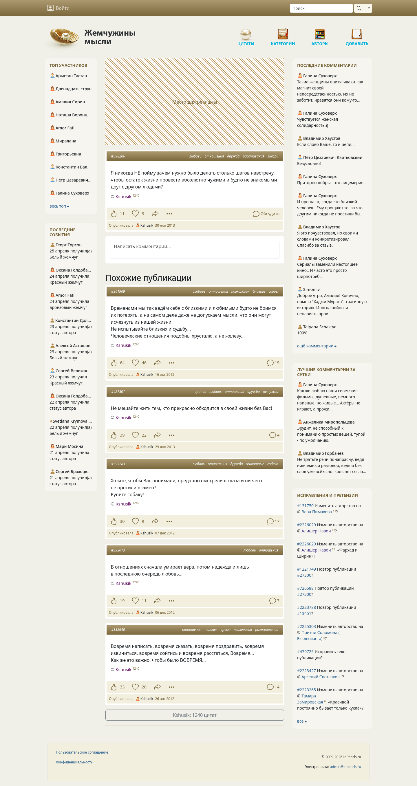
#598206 (118, 156)
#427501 (118, 391)
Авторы (320, 32)
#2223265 (306, 689)
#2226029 (306, 524)
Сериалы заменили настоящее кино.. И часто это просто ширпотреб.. (327, 270)
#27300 (304, 575)
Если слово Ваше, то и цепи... (325, 144)
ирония (200, 391)
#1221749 (306, 569)
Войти (58, 8)
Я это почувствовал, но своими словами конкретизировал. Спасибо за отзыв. (327, 239)
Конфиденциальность (74, 762)
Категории (283, 32)
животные (255, 463)
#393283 (118, 463)
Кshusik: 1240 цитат (194, 715)
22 (144, 435)
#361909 (118, 291)
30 (122, 521)
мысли (273, 156)
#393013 (118, 550)
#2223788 (306, 607)
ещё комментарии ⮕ (316, 346)
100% (302, 333)
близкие (259, 291)
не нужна (270, 391)
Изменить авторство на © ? (329, 508)
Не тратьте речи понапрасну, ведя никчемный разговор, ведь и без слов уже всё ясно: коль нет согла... (331, 465)
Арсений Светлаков (320, 676)
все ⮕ (302, 721)
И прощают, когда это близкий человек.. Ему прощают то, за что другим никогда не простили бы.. (330, 208)
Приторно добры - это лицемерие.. (331, 182)
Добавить (357, 32)
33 (122, 687)
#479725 (305, 651)
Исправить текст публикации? (322, 654)
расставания (253, 156)
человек (211, 629)
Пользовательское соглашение (82, 752)
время (226, 629)
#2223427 (306, 670)
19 (122, 600)
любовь (195, 156)
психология (240, 291)
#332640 (118, 629)
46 (144, 362)
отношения (214, 156)
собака (272, 463)
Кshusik (123, 196)
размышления (266, 629)
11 (122, 213)
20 (144, 687)
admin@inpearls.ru (345, 766)
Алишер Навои (316, 531)
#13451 (304, 613)
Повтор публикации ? (326, 572)
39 (122, 435)
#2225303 (306, 626)
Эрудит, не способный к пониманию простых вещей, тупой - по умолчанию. (331, 434)
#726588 (305, 588)
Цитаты (246, 32)
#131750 (305, 505)
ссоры (273, 291)
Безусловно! (309, 163)
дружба (233, 156)
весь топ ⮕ (59, 206)
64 (122, 362)
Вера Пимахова (316, 511)
